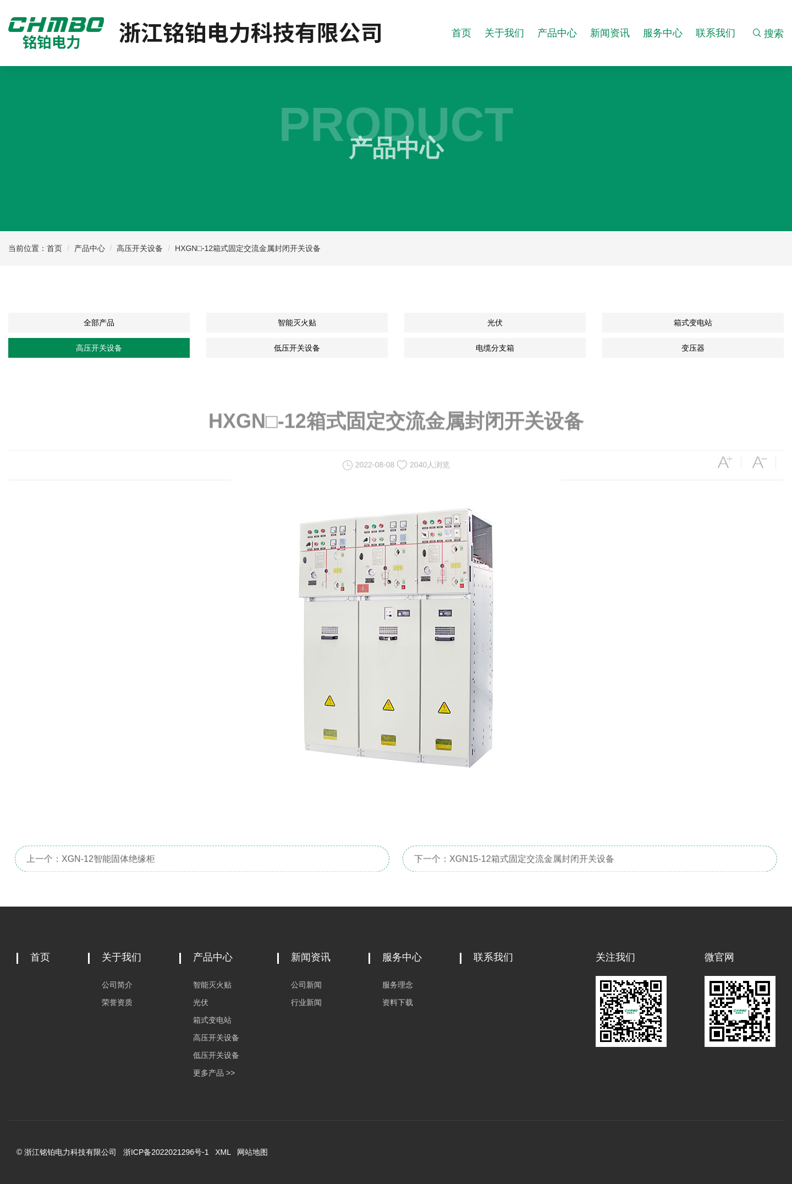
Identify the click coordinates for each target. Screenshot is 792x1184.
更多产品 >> (214, 1072)
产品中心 (557, 33)
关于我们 (504, 33)
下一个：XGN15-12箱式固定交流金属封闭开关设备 (514, 869)
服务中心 (663, 33)
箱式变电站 (693, 322)
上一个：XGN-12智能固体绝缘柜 (90, 869)
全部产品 (99, 322)
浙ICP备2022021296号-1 (166, 1152)
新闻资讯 (610, 33)
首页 (461, 33)
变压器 (693, 347)
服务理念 (397, 984)
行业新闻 (306, 1002)
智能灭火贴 (297, 322)
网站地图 (252, 1152)
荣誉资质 (117, 1002)
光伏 (495, 322)
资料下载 (397, 1002)
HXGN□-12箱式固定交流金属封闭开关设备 (248, 248)
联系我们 (715, 33)
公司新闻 (306, 984)
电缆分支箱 (495, 347)
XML (222, 1152)
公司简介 (117, 984)
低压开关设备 (297, 347)
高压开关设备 (140, 248)
